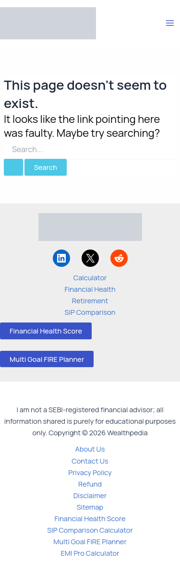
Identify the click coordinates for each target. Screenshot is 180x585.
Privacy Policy (90, 472)
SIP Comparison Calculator (89, 530)
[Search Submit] (13, 167)
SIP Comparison (90, 312)
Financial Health (89, 289)
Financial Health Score (46, 330)
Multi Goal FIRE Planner (47, 359)
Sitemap (90, 507)
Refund (90, 484)
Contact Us (90, 461)
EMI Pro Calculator (90, 553)
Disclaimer (90, 495)
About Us (90, 449)
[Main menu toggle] (170, 23)
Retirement (90, 300)
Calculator (90, 277)
